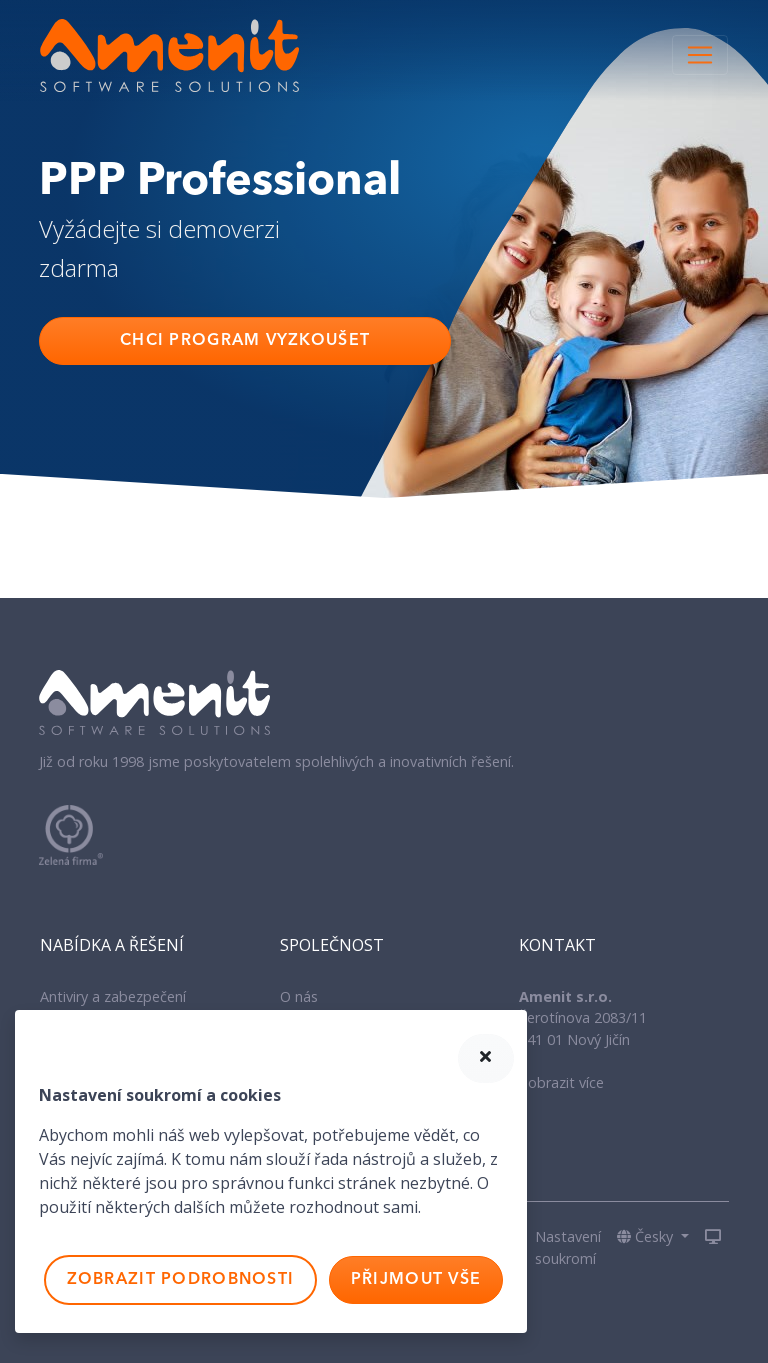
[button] (653, 1237)
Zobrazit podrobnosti (181, 1280)
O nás (299, 996)
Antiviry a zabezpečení (113, 996)
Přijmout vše (416, 1280)
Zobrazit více (561, 1082)
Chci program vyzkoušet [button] (245, 341)
